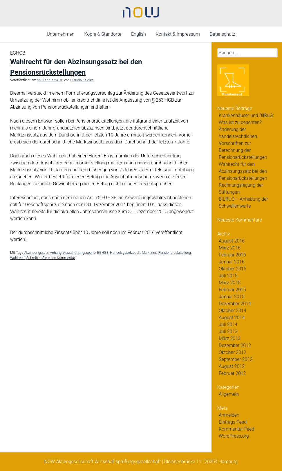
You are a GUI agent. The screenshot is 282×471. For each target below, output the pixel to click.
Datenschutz (222, 34)
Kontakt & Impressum (178, 34)
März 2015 (230, 282)
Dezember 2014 (235, 303)
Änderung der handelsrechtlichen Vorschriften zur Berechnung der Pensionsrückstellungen (243, 143)
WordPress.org (234, 436)
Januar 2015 (231, 296)
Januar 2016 (231, 262)
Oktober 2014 (232, 310)
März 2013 (230, 338)
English (138, 34)
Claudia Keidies (82, 80)
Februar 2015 (232, 289)
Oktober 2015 (232, 269)
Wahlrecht (18, 258)
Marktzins (149, 253)
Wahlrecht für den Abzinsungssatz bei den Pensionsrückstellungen (243, 171)
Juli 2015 (228, 275)
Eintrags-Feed (233, 422)
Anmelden (229, 415)
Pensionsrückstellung (174, 253)
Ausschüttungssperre (79, 253)
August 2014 (232, 317)
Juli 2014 (228, 324)
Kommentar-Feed (236, 429)
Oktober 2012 (232, 352)
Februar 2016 (232, 255)
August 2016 (232, 241)
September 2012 (235, 359)
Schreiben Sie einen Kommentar (50, 258)
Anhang (56, 253)
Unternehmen (60, 34)
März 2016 (230, 248)
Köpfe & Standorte (102, 34)
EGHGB (103, 253)
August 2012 (232, 366)
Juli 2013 (228, 331)
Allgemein (229, 394)
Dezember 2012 (235, 345)
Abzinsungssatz (36, 253)
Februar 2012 (232, 373)
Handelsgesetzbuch (125, 253)
